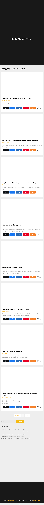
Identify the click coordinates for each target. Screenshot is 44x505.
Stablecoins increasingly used (12, 267)
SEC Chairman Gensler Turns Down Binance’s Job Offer (20, 141)
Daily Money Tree (21, 39)
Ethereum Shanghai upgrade (11, 225)
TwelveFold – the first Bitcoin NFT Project (16, 309)
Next (27, 415)
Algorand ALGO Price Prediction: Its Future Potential (12, 436)
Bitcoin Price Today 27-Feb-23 (12, 351)
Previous (17, 415)
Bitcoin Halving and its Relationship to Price (16, 98)
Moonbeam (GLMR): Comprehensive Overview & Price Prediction (15, 438)
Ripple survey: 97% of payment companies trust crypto (20, 183)
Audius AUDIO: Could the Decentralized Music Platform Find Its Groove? (17, 432)
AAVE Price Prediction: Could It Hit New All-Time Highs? (13, 434)
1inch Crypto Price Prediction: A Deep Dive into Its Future (13, 429)
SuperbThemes (37, 500)
